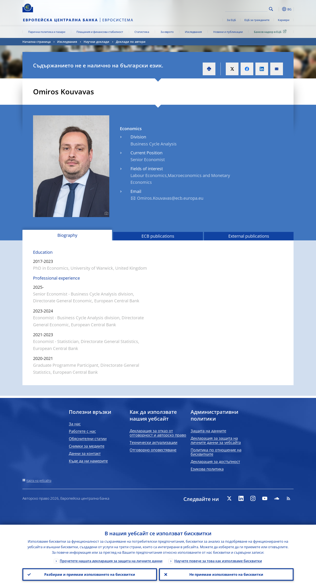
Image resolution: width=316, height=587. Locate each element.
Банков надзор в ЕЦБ (271, 31)
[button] (279, 9)
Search (270, 9)
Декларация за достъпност (215, 461)
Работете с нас (82, 431)
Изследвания (193, 32)
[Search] (246, 8)
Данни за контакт (85, 453)
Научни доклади (96, 42)
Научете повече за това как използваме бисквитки (218, 561)
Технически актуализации (153, 442)
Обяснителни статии (88, 438)
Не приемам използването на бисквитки (226, 574)
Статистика (141, 32)
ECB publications (157, 236)
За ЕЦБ (231, 20)
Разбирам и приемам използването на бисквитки (89, 574)
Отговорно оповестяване (153, 449)
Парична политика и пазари (46, 32)
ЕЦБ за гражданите (256, 20)
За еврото (167, 32)
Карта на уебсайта (38, 480)
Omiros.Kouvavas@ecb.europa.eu (170, 198)
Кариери (283, 20)
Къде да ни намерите (88, 460)
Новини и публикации (228, 32)
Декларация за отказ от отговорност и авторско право (158, 433)
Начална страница (36, 42)
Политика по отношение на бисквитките (216, 452)
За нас (75, 423)
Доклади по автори (131, 42)
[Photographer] (105, 213)
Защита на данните (208, 430)
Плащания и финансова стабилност (99, 32)
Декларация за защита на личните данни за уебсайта (216, 440)
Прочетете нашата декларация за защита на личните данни (111, 561)
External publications (248, 236)
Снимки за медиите (86, 446)
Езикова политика (207, 468)
